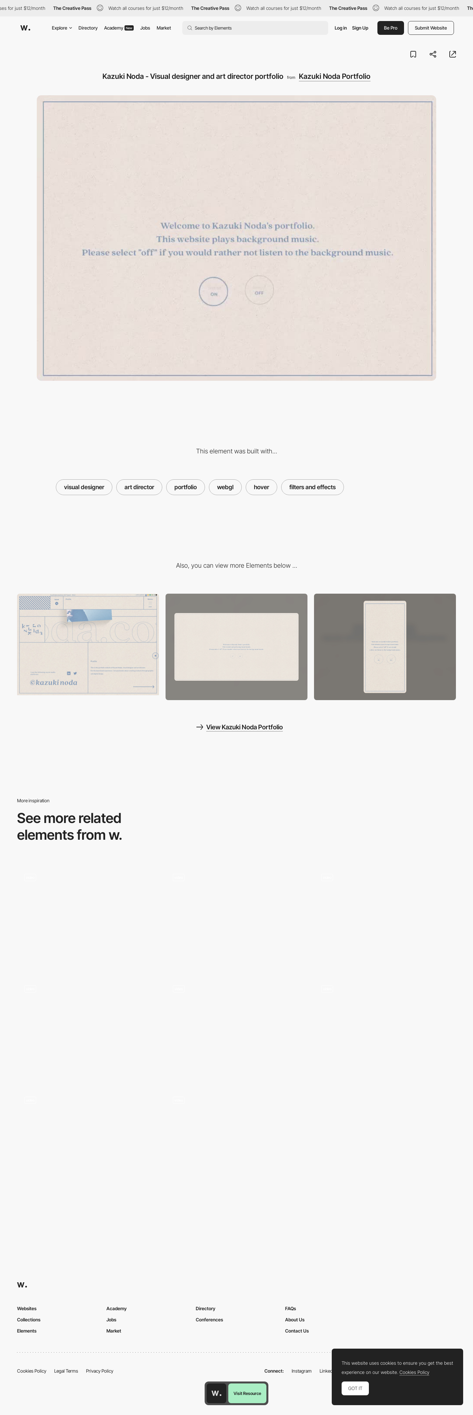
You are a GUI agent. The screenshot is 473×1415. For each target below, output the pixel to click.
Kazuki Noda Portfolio (335, 76)
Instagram (302, 1371)
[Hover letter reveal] (236, 1029)
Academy (119, 28)
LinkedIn (328, 1371)
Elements (26, 1331)
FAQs (290, 1308)
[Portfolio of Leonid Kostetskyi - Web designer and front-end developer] (385, 1029)
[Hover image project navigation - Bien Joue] (88, 917)
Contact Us (297, 1331)
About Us (294, 1319)
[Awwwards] (25, 28)
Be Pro (390, 28)
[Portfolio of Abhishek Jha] (236, 1142)
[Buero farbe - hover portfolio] (88, 1140)
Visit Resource (247, 1393)
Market (164, 28)
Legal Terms (66, 1371)
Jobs (145, 28)
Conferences (209, 1319)
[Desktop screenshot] (236, 647)
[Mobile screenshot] (385, 647)
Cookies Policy (31, 1371)
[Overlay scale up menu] (88, 1029)
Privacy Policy (99, 1371)
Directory (88, 28)
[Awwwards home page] (216, 1393)
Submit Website (431, 28)
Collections (28, 1319)
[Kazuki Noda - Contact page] (88, 644)
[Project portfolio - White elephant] (236, 917)
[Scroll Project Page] (385, 917)
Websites (26, 1308)
